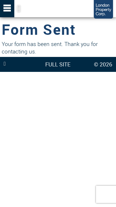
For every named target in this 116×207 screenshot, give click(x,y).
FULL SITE (57, 64)
